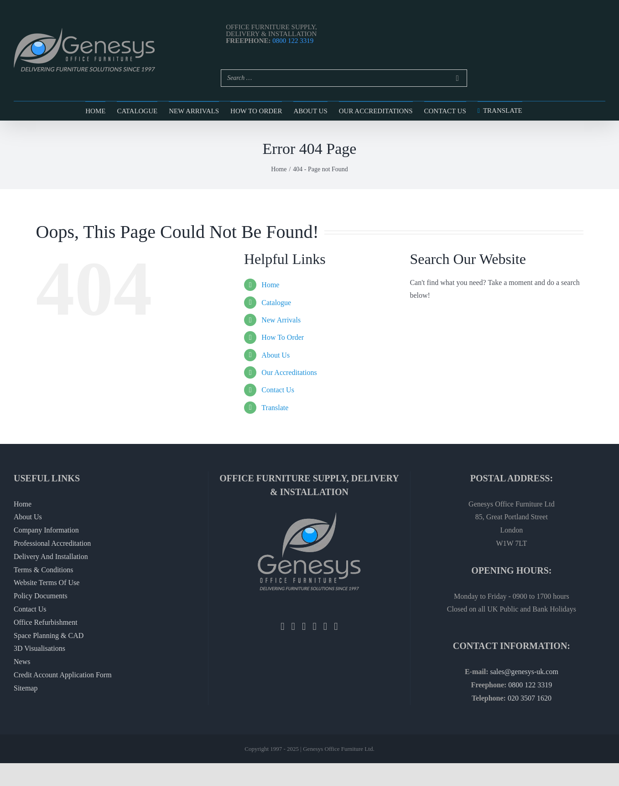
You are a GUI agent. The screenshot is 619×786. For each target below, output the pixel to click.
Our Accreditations (289, 372)
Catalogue (276, 302)
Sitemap (25, 688)
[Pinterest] (314, 626)
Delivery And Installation (51, 556)
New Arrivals (281, 320)
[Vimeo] (336, 626)
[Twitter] (293, 626)
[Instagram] (304, 626)
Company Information (46, 530)
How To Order (282, 337)
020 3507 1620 (529, 698)
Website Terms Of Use (46, 582)
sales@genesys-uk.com (524, 671)
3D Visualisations (39, 648)
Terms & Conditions (43, 570)
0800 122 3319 (292, 40)
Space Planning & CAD (48, 635)
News (22, 661)
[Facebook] (282, 626)
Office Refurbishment (46, 622)
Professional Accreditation (52, 543)
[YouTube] (325, 626)
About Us (275, 355)
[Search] (457, 78)
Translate (274, 407)
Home (270, 285)
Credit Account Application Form (63, 675)
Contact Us (277, 390)
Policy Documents (41, 596)
